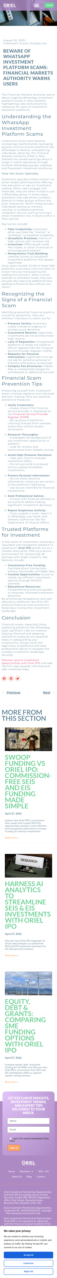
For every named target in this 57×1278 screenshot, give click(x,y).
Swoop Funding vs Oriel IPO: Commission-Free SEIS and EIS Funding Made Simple (28, 781)
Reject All (28, 1271)
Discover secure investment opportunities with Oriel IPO (21, 662)
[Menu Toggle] (36, 5)
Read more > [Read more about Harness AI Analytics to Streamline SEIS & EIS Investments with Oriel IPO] (12, 955)
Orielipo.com (38, 43)
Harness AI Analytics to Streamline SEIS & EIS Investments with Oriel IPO (28, 905)
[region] (28, 1252)
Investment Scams (15, 43)
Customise (28, 1263)
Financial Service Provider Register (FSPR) (28, 416)
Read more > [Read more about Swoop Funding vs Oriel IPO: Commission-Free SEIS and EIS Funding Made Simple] (12, 837)
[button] (4, 678)
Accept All (28, 1255)
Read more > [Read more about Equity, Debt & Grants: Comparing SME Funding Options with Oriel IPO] (12, 1081)
